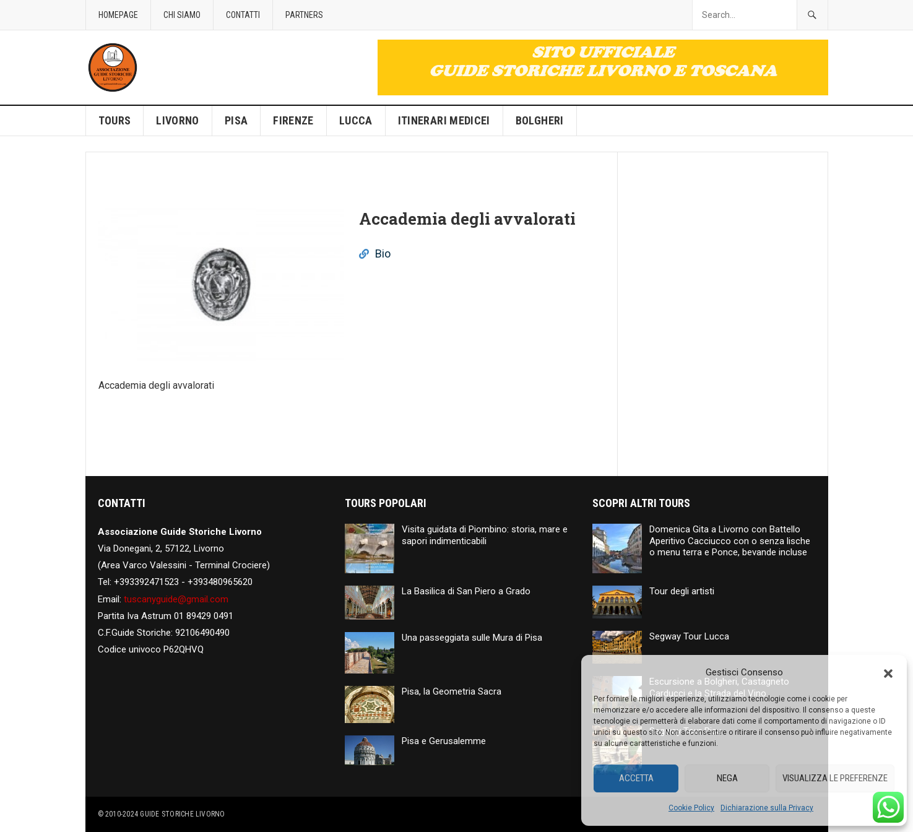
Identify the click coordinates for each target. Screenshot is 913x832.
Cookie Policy (691, 808)
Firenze (293, 120)
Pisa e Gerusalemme (444, 741)
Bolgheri (540, 120)
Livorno (177, 120)
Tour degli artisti (681, 591)
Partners (304, 15)
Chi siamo (182, 15)
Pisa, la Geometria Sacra (451, 691)
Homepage (118, 15)
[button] (888, 672)
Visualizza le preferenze (835, 778)
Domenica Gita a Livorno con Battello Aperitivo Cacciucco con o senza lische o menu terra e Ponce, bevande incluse (729, 541)
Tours (114, 120)
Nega (727, 778)
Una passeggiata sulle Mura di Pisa (472, 637)
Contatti (243, 15)
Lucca (356, 120)
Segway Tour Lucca (689, 636)
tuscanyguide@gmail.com (176, 599)
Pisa (236, 120)
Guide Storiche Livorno (182, 814)
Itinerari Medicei (444, 120)
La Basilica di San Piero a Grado (466, 591)
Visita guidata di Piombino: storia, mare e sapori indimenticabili (485, 535)
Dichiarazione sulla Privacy (766, 808)
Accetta (636, 778)
